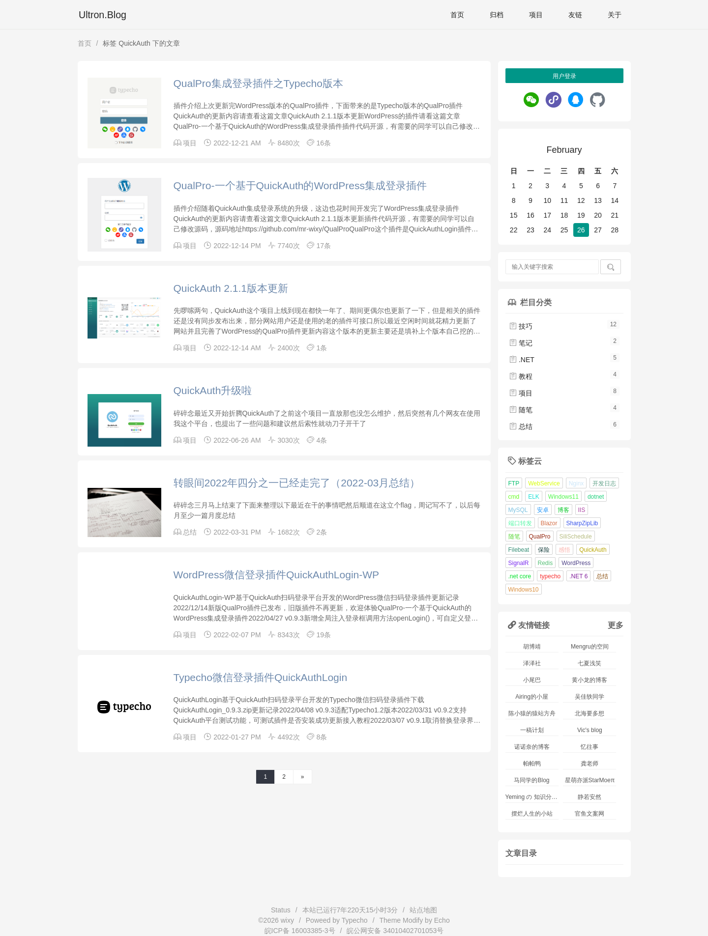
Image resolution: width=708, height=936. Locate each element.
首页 (457, 15)
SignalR (518, 563)
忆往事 (589, 746)
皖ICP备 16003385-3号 (300, 931)
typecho (550, 576)
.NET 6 (578, 576)
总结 (190, 532)
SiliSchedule (576, 536)
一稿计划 (532, 730)
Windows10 (523, 589)
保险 (544, 549)
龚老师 (589, 763)
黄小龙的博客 (589, 680)
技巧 (520, 326)
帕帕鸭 (532, 763)
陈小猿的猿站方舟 (532, 713)
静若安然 (589, 797)
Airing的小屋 (531, 696)
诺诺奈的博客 (532, 746)
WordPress (575, 563)
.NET (521, 360)
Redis (545, 563)
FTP (514, 483)
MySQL (518, 510)
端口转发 (520, 523)
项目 (536, 15)
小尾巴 (532, 680)
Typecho (355, 920)
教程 (520, 376)
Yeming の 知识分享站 (532, 797)
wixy (287, 920)
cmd (514, 496)
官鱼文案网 (589, 813)
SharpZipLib (582, 523)
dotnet (596, 496)
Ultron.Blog (102, 14)
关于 (614, 15)
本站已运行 (350, 910)
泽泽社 (532, 663)
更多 (615, 625)
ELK (533, 496)
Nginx (576, 483)
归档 (496, 15)
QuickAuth (592, 549)
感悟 (564, 549)
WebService (544, 483)
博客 (563, 510)
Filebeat (519, 549)
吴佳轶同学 (589, 696)
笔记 (520, 343)
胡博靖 (532, 646)
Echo (442, 920)
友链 (575, 15)
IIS (582, 510)
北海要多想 (589, 713)
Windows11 (563, 496)
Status (281, 910)
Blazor (549, 523)
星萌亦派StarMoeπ (590, 780)
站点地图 (423, 910)
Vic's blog (589, 730)
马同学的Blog (531, 780)
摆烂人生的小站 (532, 813)
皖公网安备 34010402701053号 (395, 931)
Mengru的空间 (590, 646)
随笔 (520, 410)
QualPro (540, 536)
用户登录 (564, 76)
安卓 (543, 510)
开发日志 (604, 483)
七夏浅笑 (589, 663)
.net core (519, 576)
